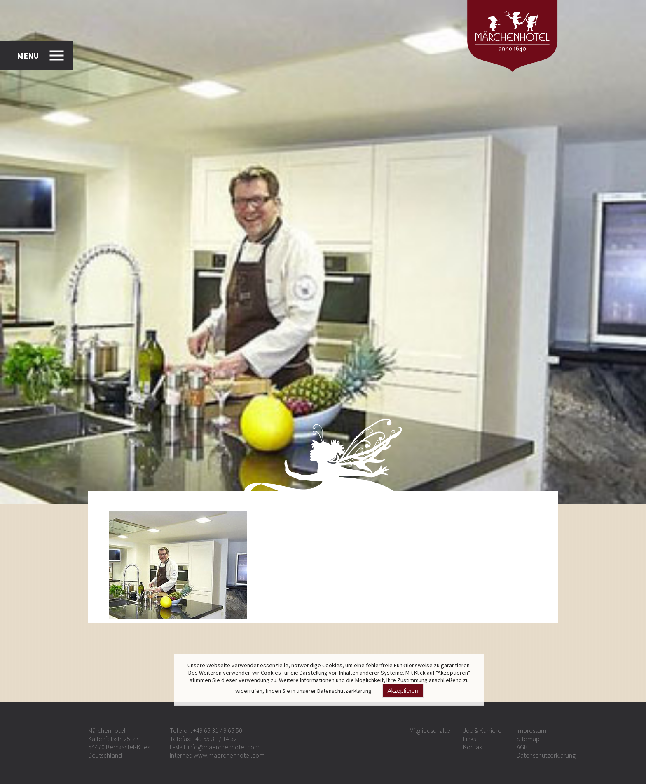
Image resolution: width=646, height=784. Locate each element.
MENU (28, 55)
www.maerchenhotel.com (229, 755)
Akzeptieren (403, 690)
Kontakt (473, 747)
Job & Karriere (482, 730)
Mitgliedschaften (432, 730)
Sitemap (528, 739)
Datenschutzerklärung (546, 755)
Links (469, 739)
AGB (522, 747)
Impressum (531, 730)
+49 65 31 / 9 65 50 (217, 730)
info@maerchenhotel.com (224, 747)
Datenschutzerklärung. (345, 691)
